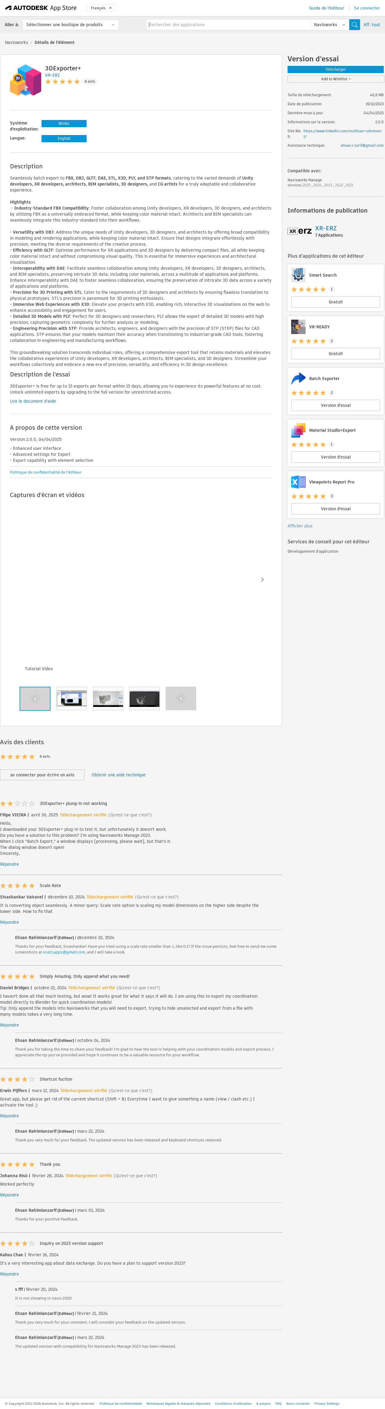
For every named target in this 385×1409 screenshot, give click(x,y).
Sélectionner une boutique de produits (64, 25)
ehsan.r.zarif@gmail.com (362, 145)
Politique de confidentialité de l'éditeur (46, 472)
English (64, 138)
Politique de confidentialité (121, 1403)
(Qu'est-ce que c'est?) (130, 815)
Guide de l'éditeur (326, 8)
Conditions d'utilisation (233, 1403)
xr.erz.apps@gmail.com (64, 952)
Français (101, 8)
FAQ (278, 1403)
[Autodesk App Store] (41, 8)
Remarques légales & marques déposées (178, 1403)
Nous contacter (298, 1403)
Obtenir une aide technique (119, 775)
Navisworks (16, 42)
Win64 (64, 123)
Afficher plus (300, 526)
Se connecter (367, 8)
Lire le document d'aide (33, 401)
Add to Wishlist (336, 78)
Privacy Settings (327, 1403)
